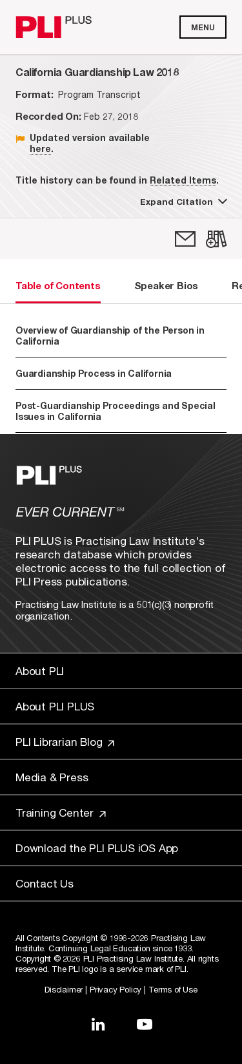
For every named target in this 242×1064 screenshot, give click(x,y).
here (40, 148)
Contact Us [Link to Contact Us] (44, 883)
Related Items (183, 180)
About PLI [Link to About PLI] (39, 671)
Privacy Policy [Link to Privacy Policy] (115, 989)
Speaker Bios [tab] (166, 285)
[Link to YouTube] (144, 1024)
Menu (203, 27)
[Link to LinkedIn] (98, 1024)
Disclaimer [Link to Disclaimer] (64, 989)
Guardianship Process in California (93, 373)
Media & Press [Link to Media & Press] (51, 777)
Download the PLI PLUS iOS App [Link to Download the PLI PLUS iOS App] (96, 848)
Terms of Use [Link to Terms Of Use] (172, 989)
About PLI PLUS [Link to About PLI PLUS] (54, 706)
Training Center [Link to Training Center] (60, 812)
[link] (185, 239)
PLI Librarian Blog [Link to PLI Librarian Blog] (64, 741)
